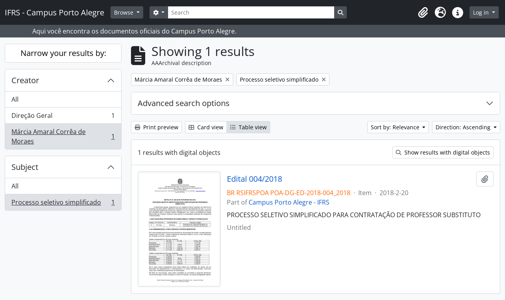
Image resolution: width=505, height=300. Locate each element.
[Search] (251, 12)
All (15, 99)
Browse (124, 12)
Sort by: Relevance (396, 127)
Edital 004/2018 (254, 179)
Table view (248, 127)
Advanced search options (184, 103)
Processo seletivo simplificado (63, 204)
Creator (25, 80)
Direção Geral (63, 117)
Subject (24, 167)
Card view (206, 127)
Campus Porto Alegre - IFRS (289, 202)
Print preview (156, 127)
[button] (423, 12)
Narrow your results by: (63, 53)
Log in (481, 12)
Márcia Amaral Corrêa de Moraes (63, 136)
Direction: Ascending (464, 127)
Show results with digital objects (443, 152)
